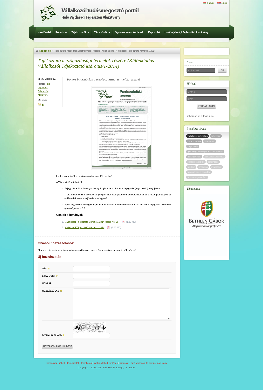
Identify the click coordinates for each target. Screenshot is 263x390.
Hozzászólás (52, 290)
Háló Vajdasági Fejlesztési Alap (88, 13)
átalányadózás (194, 157)
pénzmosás (213, 162)
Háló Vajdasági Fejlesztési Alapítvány (186, 32)
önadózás (203, 167)
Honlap (47, 283)
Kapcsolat (154, 32)
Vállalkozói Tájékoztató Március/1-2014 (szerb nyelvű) (92, 222)
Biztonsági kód (54, 335)
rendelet (191, 167)
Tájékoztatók (82, 32)
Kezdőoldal (44, 32)
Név (46, 268)
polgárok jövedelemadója (199, 172)
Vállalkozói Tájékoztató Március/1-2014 (84, 227)
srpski (224, 3)
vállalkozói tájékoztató (198, 136)
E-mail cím (50, 276)
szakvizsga (209, 141)
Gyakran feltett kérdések (129, 32)
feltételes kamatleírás (214, 157)
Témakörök (103, 32)
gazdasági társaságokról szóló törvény (205, 151)
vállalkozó (215, 136)
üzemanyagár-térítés (197, 177)
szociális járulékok (196, 162)
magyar (210, 3)
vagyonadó (193, 146)
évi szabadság (194, 141)
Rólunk (62, 32)
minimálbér (216, 167)
